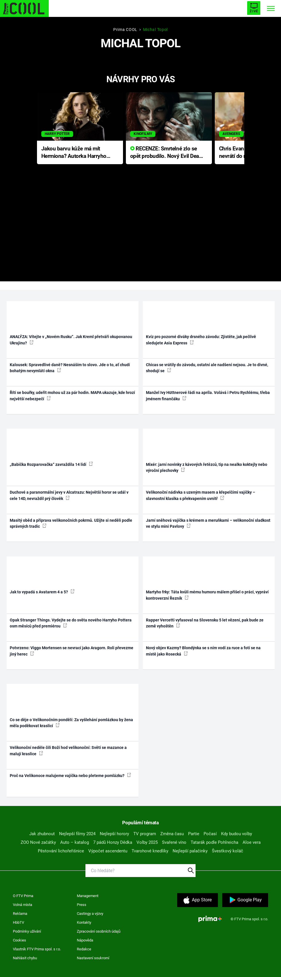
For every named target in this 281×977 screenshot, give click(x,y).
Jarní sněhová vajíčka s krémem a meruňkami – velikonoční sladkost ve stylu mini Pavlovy (208, 523)
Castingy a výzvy (90, 913)
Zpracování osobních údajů (98, 931)
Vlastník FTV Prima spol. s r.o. (37, 949)
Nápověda (85, 940)
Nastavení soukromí (93, 958)
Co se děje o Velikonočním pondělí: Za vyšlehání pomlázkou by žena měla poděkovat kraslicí (71, 722)
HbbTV (18, 922)
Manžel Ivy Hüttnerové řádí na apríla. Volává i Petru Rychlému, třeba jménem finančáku (208, 395)
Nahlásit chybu (25, 958)
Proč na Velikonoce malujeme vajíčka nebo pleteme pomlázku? (70, 775)
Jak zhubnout (42, 833)
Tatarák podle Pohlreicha (214, 842)
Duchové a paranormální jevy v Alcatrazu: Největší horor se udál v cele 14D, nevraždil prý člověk (69, 495)
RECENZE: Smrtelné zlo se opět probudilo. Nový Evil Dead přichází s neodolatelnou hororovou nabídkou (166, 153)
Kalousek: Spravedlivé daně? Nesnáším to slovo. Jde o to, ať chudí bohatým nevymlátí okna (70, 367)
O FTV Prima (23, 896)
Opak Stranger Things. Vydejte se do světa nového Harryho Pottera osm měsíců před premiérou (71, 623)
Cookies (19, 940)
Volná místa (22, 905)
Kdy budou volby (236, 833)
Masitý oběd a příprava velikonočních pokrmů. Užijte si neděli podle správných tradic (71, 523)
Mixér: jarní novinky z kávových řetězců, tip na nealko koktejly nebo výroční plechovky (206, 467)
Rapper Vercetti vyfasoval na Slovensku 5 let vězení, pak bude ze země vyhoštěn (205, 623)
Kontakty (84, 922)
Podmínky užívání (27, 931)
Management (87, 896)
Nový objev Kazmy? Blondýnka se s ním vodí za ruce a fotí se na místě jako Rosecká (203, 651)
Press (81, 905)
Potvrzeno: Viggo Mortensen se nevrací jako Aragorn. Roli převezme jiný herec (71, 651)
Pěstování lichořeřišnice (61, 851)
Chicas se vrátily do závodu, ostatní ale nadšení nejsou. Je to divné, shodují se (207, 367)
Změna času (172, 833)
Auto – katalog (74, 842)
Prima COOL (125, 29)
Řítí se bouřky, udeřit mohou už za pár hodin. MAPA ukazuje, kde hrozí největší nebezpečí (72, 395)
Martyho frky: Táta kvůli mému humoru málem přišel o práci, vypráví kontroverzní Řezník (207, 595)
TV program (144, 833)
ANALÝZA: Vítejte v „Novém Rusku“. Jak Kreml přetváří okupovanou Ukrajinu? (71, 339)
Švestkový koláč (227, 851)
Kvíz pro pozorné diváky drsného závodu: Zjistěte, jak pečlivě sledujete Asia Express (201, 339)
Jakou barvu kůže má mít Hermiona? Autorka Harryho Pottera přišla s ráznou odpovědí (73, 153)
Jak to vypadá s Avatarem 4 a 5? (42, 591)
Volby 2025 (147, 842)
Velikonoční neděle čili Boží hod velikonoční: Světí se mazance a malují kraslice (68, 750)
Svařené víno (174, 842)
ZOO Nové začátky (38, 842)
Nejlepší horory (114, 833)
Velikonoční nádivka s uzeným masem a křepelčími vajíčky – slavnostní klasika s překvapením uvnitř (200, 495)
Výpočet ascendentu (107, 851)
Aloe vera (252, 842)
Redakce (84, 949)
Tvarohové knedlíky (150, 851)
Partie (193, 833)
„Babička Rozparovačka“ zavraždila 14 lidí (51, 464)
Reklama (20, 913)
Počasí (210, 833)
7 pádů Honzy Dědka (112, 842)
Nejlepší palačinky (190, 851)
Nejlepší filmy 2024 (77, 833)
